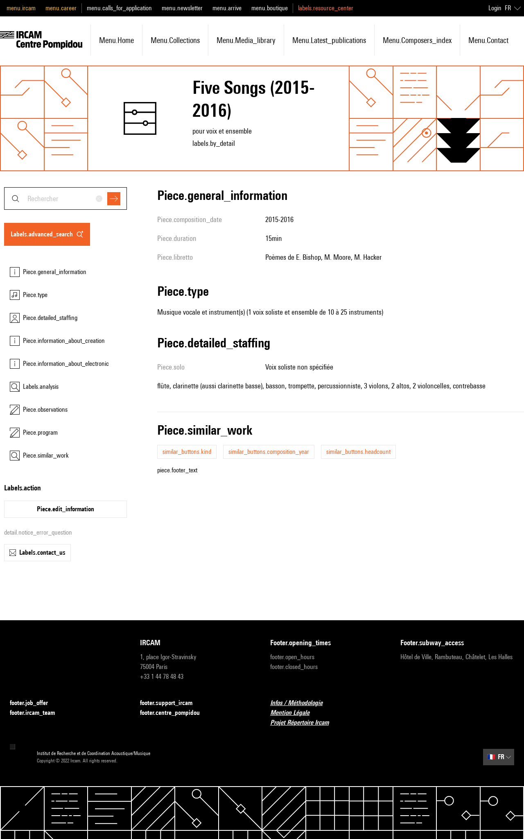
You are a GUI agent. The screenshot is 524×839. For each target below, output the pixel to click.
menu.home (116, 40)
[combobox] (65, 198)
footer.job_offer (34, 703)
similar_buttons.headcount (358, 452)
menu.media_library (246, 40)
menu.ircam (21, 8)
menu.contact (488, 40)
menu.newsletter (182, 8)
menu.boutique (269, 8)
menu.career (61, 8)
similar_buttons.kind (187, 452)
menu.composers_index (417, 40)
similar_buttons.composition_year (268, 452)
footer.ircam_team (37, 713)
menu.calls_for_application (119, 8)
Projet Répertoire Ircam (304, 723)
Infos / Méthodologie (301, 703)
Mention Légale (294, 713)
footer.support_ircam (171, 703)
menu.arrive (227, 8)
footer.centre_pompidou (175, 713)
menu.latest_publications (329, 40)
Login (494, 8)
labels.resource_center (325, 8)
